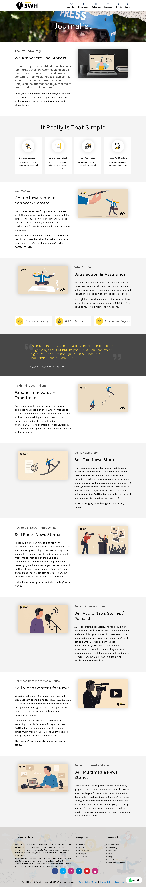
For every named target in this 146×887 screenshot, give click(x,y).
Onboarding (112, 848)
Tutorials (111, 860)
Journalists (71, 5)
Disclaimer (120, 882)
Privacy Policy (106, 882)
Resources (112, 851)
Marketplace (96, 5)
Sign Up (119, 5)
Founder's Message (115, 845)
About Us (81, 845)
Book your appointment (117, 863)
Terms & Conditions (88, 882)
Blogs (110, 857)
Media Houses (83, 5)
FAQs (110, 854)
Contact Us (108, 5)
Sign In (127, 5)
